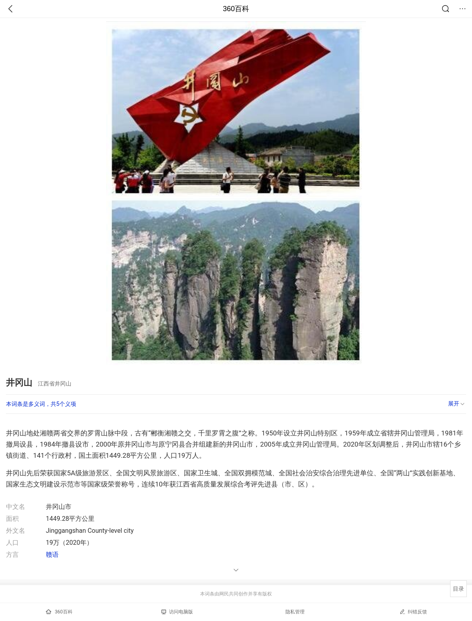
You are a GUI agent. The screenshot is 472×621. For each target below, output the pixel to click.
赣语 (52, 554)
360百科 (236, 9)
